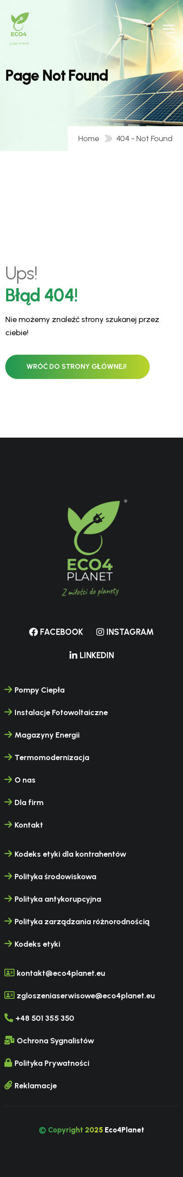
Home (90, 138)
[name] (19, 28)
